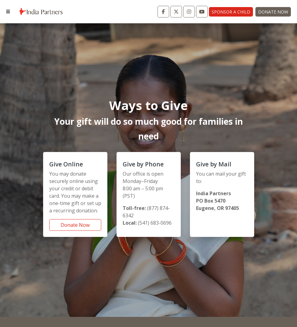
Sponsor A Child (231, 12)
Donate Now (273, 12)
